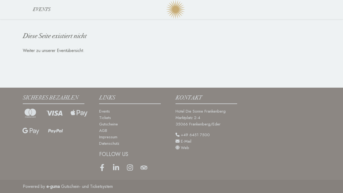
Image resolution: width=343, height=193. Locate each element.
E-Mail (183, 141)
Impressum (108, 137)
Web (182, 148)
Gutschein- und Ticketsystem (79, 186)
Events (41, 9)
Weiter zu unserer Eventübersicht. (53, 50)
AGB (103, 130)
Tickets (105, 118)
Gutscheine (108, 124)
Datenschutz (109, 143)
